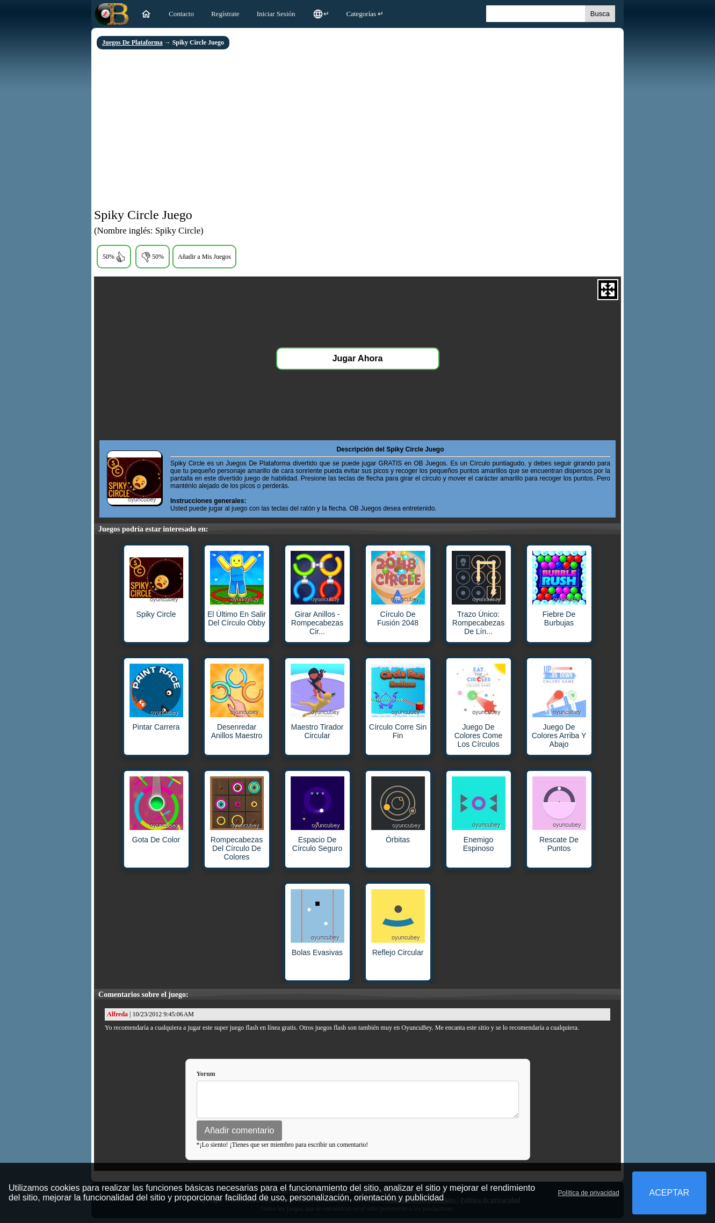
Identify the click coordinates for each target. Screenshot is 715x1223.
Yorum (206, 1074)
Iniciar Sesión (276, 14)
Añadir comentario (240, 1135)
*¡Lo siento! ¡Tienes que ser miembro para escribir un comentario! (283, 1149)
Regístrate (225, 14)
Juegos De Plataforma (132, 42)
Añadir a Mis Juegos (204, 256)
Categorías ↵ (365, 14)
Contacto (181, 14)
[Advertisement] (357, 130)
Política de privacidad (588, 1193)
